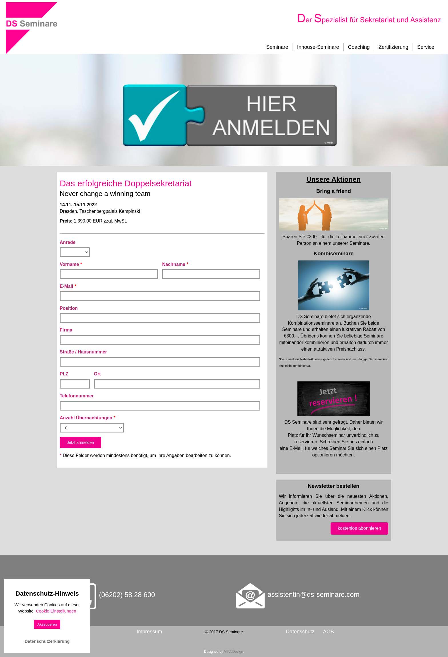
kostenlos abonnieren (359, 528)
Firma (66, 330)
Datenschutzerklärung (47, 641)
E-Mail (68, 286)
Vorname (71, 264)
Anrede (67, 242)
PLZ (64, 373)
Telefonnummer (77, 395)
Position (69, 308)
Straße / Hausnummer (83, 351)
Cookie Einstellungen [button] (56, 611)
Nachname (175, 264)
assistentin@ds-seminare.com (314, 594)
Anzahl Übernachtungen (87, 417)
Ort (97, 373)
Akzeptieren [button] (47, 624)
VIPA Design (233, 652)
